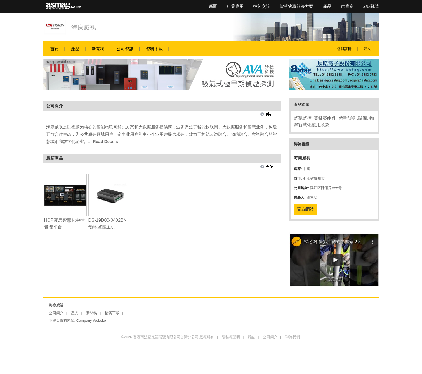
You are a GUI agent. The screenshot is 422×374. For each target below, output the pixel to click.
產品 (327, 6)
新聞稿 (98, 48)
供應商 (347, 6)
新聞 (213, 6)
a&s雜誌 (371, 6)
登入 (367, 49)
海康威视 (83, 27)
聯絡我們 (292, 337)
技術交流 (261, 6)
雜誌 (251, 337)
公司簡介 (56, 313)
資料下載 (154, 48)
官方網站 (305, 209)
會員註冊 (344, 49)
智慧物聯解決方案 (296, 6)
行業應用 (235, 6)
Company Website (91, 320)
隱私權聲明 (231, 337)
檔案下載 (112, 313)
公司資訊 (125, 48)
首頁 (54, 48)
